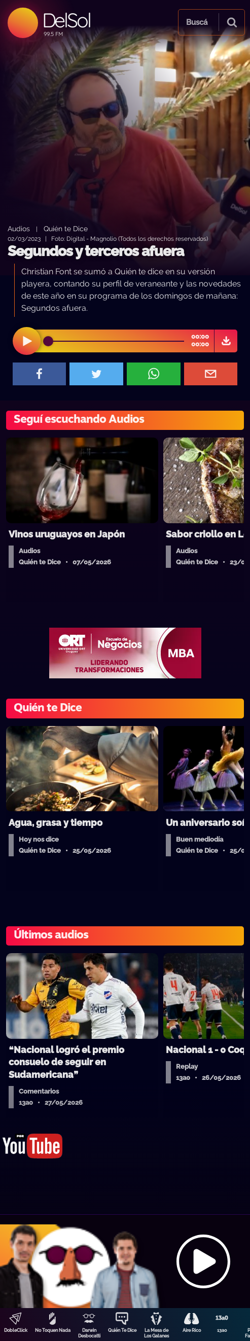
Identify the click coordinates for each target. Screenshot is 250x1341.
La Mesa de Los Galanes (156, 1333)
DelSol (66, 20)
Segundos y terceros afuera (96, 251)
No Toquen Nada (52, 1330)
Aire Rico (192, 1330)
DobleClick (15, 1330)
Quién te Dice (66, 228)
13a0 (222, 1330)
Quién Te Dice (122, 1330)
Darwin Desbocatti (89, 1333)
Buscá (196, 22)
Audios (19, 228)
